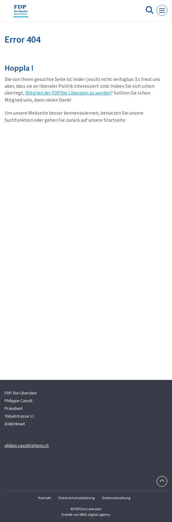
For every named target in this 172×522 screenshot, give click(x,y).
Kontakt (44, 497)
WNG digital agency (95, 514)
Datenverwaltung (116, 497)
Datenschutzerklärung (76, 497)
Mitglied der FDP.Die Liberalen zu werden (68, 93)
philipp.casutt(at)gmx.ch (27, 445)
